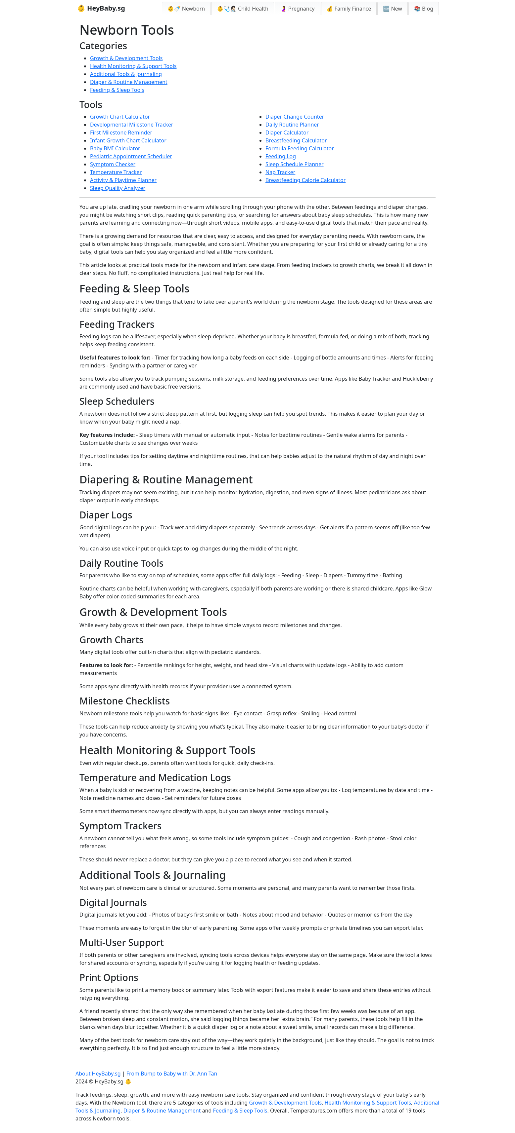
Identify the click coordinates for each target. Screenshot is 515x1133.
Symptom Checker (112, 164)
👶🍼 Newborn (186, 8)
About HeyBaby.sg (98, 1073)
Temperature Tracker (116, 172)
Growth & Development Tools (126, 58)
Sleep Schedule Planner (294, 164)
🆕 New (392, 8)
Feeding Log (280, 156)
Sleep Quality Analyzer (117, 188)
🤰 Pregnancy (297, 8)
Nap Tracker (280, 172)
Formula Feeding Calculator (299, 148)
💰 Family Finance (349, 8)
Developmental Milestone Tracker (131, 124)
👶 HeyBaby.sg (101, 8)
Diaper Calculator (286, 132)
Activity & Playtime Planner (123, 180)
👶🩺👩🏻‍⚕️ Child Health (242, 8)
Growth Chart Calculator (120, 116)
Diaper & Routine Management (128, 82)
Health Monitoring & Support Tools (133, 66)
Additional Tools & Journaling (126, 74)
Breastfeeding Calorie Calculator (305, 180)
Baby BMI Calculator (115, 148)
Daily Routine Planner (292, 124)
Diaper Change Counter (294, 116)
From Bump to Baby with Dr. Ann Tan (171, 1073)
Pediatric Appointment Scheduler (131, 156)
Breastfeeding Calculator (296, 140)
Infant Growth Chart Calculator (128, 140)
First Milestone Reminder (121, 132)
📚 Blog (423, 8)
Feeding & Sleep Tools (117, 90)
